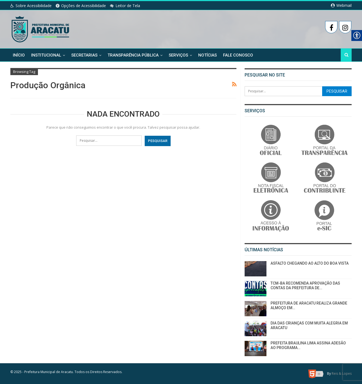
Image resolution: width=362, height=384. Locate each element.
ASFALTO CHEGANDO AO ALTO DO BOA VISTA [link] (310, 263)
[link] (40, 28)
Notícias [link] (207, 55)
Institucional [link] (46, 55)
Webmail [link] (341, 5)
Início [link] (19, 55)
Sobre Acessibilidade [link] (31, 5)
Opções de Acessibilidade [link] (81, 5)
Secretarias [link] (84, 55)
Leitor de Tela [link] (125, 5)
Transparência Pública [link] (133, 55)
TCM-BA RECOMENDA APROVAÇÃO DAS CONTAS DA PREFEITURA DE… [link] (305, 285)
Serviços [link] (178, 55)
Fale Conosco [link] (238, 55)
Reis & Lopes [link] (342, 373)
